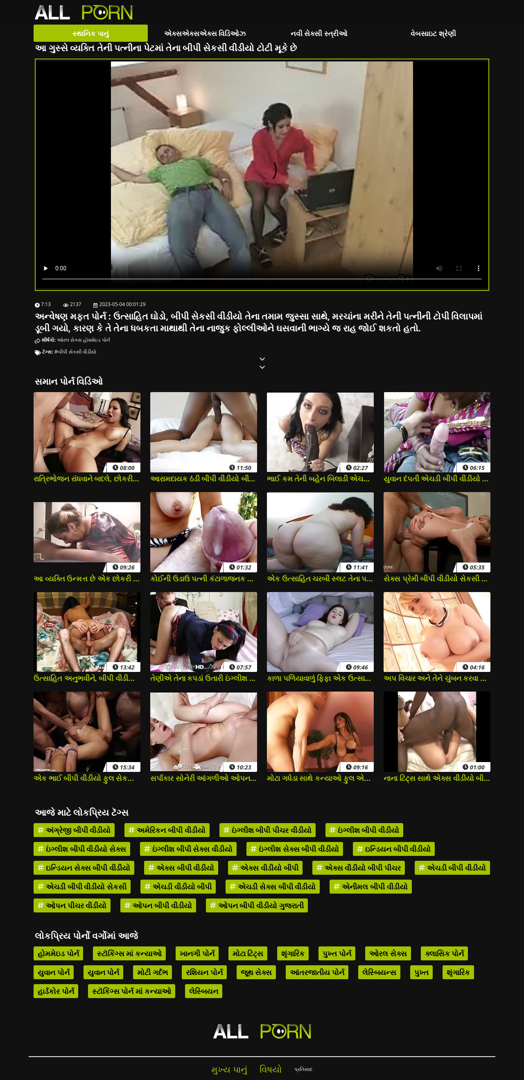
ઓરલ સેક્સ (69, 339)
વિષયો (271, 1069)
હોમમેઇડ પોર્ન (96, 339)
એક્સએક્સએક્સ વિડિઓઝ (205, 33)
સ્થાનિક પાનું (90, 33)
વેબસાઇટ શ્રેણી (433, 33)
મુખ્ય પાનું (229, 1069)
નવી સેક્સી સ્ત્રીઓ (319, 33)
